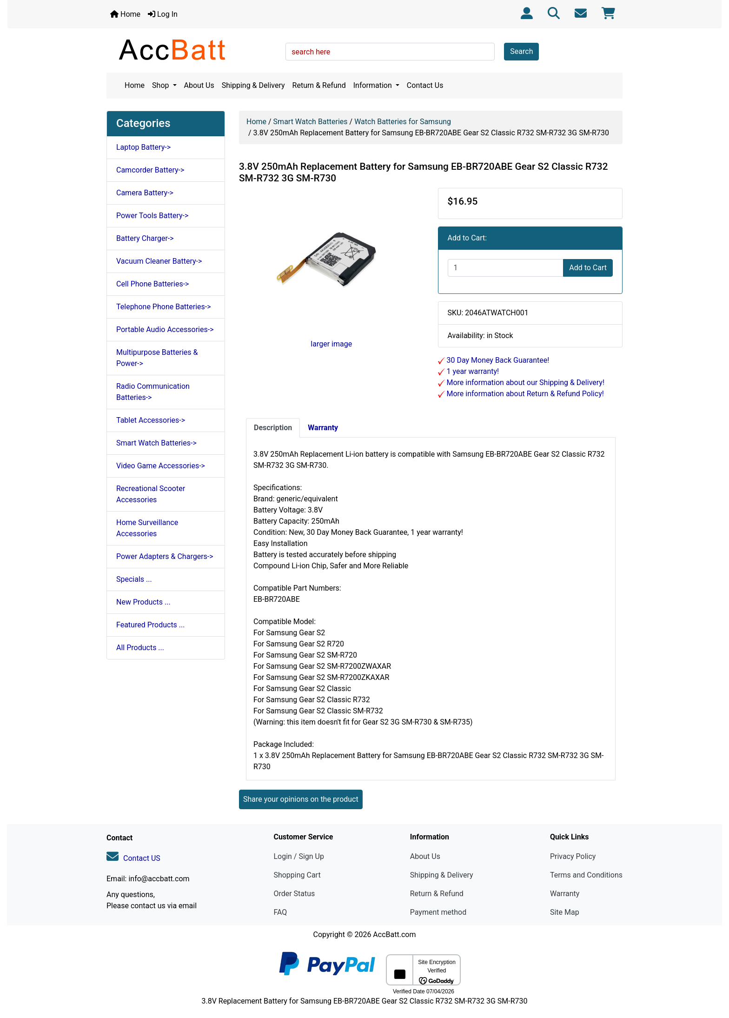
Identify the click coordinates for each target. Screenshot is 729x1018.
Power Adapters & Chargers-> (164, 556)
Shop (161, 85)
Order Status (294, 893)
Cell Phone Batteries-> (152, 283)
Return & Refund (319, 85)
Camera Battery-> (144, 192)
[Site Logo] (193, 49)
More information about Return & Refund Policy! (524, 393)
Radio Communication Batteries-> (153, 392)
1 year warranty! (472, 371)
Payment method (438, 912)
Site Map (564, 912)
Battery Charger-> (145, 238)
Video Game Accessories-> (160, 465)
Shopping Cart (296, 875)
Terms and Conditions (586, 875)
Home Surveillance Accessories (147, 528)
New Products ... (143, 602)
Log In (163, 14)
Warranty (565, 893)
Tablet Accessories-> (150, 420)
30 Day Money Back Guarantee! (497, 360)
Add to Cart (588, 267)
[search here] (390, 51)
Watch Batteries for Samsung (402, 121)
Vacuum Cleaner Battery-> (159, 261)
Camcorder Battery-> (150, 170)
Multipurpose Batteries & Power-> (157, 358)
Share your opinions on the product (300, 799)
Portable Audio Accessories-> (165, 329)
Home (125, 14)
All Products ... (140, 647)
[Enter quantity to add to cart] (506, 268)
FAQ (280, 912)
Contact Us (425, 85)
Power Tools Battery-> (152, 215)
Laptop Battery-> (143, 147)
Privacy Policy (573, 856)
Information (373, 85)
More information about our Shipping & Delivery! (525, 382)
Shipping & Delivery (253, 85)
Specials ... (134, 579)
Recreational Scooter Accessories (150, 494)
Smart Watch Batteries (310, 121)
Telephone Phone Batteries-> (163, 306)
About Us (199, 85)
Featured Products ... (150, 624)
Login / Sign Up (298, 856)
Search (521, 51)
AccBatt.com (394, 934)
